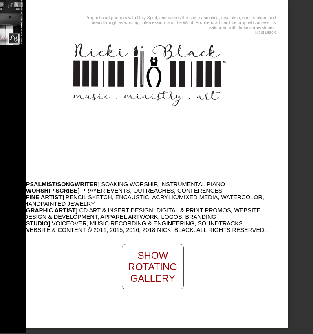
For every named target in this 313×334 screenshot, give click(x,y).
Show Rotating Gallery (152, 267)
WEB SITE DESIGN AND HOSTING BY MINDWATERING (99, 236)
